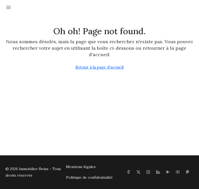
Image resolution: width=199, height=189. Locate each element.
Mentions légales (81, 166)
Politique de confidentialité (89, 177)
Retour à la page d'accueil (99, 67)
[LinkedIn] (159, 172)
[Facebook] (129, 172)
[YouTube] (179, 172)
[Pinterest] (188, 172)
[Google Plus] (169, 172)
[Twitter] (139, 172)
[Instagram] (149, 172)
